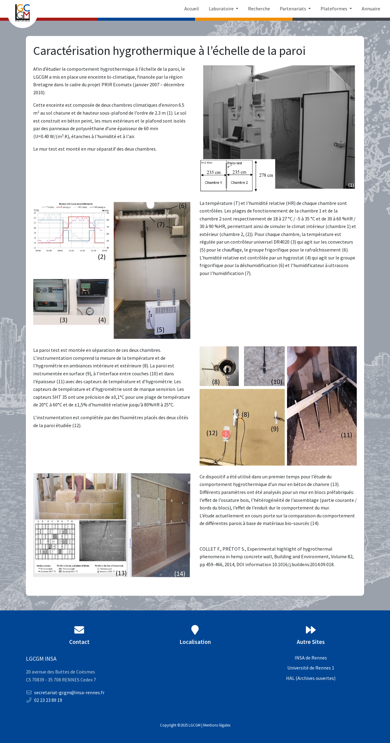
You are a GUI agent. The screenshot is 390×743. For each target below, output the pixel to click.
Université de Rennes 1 (310, 668)
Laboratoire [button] (222, 8)
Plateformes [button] (334, 8)
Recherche (259, 8)
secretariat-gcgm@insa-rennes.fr (65, 692)
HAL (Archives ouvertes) (310, 678)
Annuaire (371, 8)
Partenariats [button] (293, 8)
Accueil (191, 8)
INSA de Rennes (311, 658)
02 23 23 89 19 (44, 700)
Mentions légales (216, 725)
